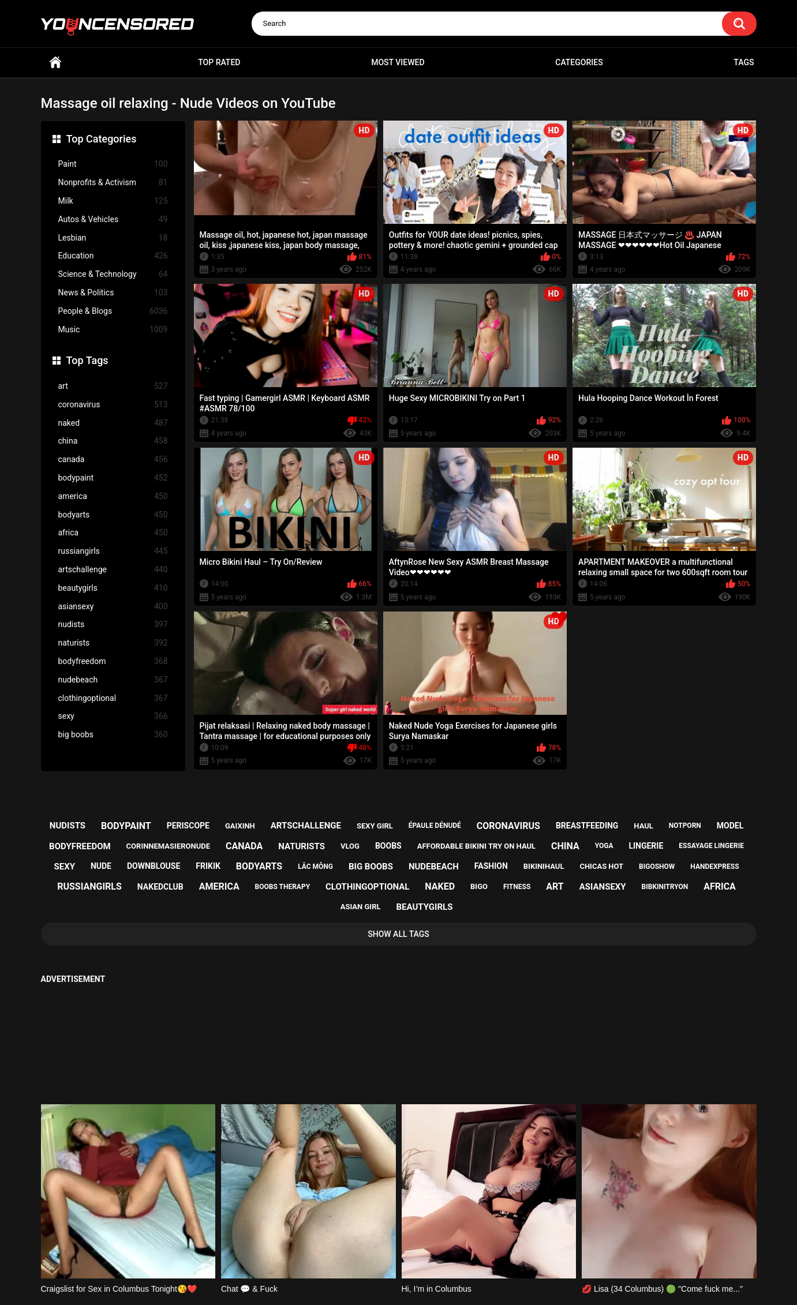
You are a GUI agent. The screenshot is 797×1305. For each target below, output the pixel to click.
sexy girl (375, 826)
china (113, 441)
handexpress (714, 866)
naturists (113, 643)
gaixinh (240, 826)
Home (55, 62)
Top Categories (101, 139)
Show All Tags (398, 934)
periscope (188, 825)
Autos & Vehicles (113, 219)
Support (383, 1251)
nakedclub (160, 886)
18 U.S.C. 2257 (457, 1251)
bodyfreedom (113, 661)
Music (113, 330)
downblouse (153, 866)
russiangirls (113, 551)
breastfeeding (587, 825)
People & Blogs (113, 311)
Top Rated (219, 62)
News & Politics (113, 293)
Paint (113, 164)
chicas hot (601, 866)
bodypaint (113, 478)
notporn (685, 826)
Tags (744, 62)
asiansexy (113, 607)
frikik (208, 866)
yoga (604, 846)
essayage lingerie (711, 846)
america (113, 496)
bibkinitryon (665, 887)
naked (113, 423)
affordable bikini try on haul (476, 846)
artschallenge (113, 570)
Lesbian (113, 238)
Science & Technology (113, 274)
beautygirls (113, 588)
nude (101, 866)
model (730, 825)
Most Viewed (397, 62)
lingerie (645, 845)
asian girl (360, 906)
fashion (491, 866)
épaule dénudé (435, 826)
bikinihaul (543, 866)
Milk (113, 201)
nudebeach (113, 680)
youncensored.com (386, 1282)
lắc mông (315, 866)
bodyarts (113, 515)
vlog (350, 846)
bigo (479, 886)
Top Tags (87, 360)
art (113, 386)
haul (643, 826)
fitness (516, 887)
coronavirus (113, 405)
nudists (113, 624)
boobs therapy (282, 887)
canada (113, 459)
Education (113, 256)
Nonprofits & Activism (113, 182)
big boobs (113, 735)
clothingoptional (113, 698)
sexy (113, 716)
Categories (579, 62)
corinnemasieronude (168, 846)
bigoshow (657, 866)
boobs (388, 845)
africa (113, 533)
